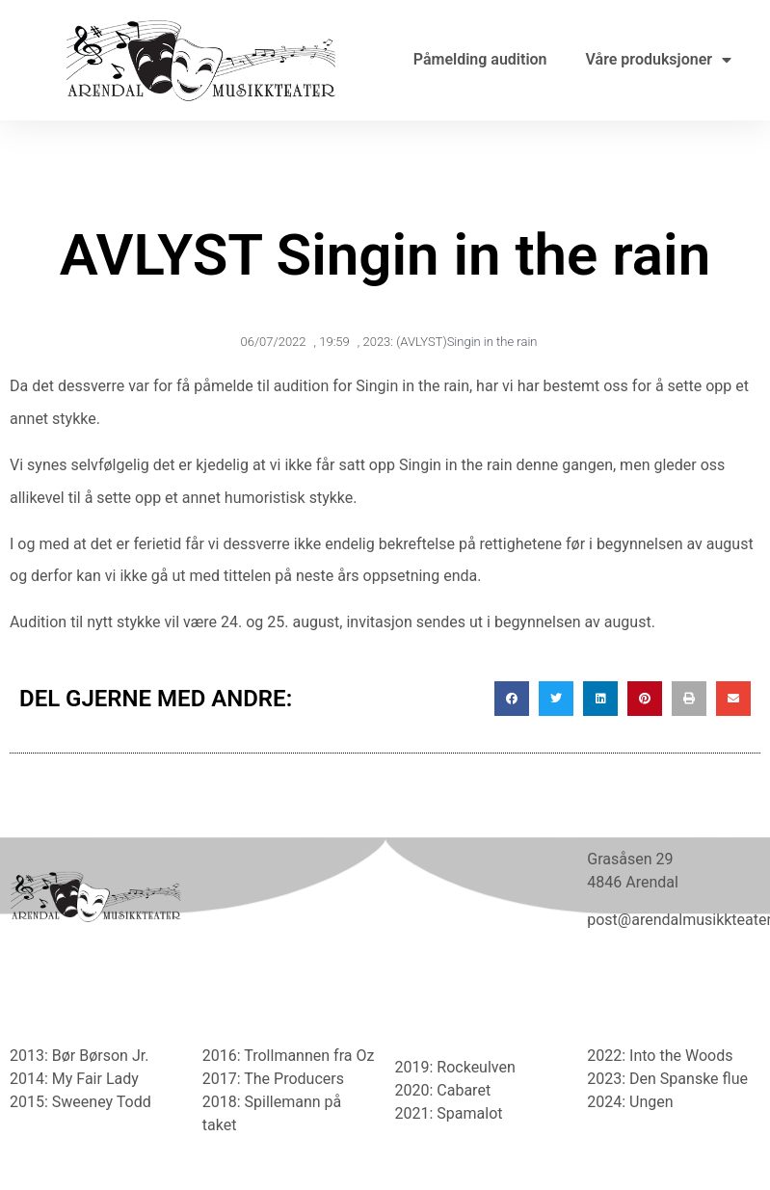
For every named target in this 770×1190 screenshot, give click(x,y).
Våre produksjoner (658, 59)
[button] (511, 698)
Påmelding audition (480, 59)
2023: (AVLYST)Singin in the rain (449, 341)
